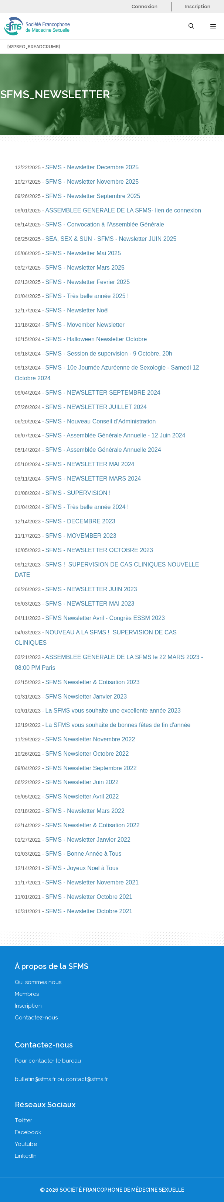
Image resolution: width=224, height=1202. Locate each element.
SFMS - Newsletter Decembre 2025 (92, 167)
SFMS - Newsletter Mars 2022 (85, 811)
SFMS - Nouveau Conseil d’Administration (100, 421)
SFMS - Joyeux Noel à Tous (82, 868)
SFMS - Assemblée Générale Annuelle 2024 (103, 450)
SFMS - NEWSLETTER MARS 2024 (93, 478)
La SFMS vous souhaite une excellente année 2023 (113, 710)
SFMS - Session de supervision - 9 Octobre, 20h (108, 353)
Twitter (23, 1120)
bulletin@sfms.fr (35, 1079)
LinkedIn (26, 1156)
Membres (27, 994)
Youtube (26, 1144)
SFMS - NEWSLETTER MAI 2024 (90, 464)
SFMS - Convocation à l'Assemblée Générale (104, 224)
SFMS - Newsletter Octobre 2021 (89, 897)
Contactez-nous (36, 1017)
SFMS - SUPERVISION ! (78, 493)
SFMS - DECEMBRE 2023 (80, 521)
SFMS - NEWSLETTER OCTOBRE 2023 (99, 550)
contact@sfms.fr (87, 1079)
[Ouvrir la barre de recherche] (191, 26)
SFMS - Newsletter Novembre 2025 (92, 182)
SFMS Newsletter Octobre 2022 (87, 754)
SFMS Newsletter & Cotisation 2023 (92, 682)
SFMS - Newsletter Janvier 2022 (87, 839)
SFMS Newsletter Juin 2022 (82, 782)
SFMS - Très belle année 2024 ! (87, 507)
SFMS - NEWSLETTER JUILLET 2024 (96, 407)
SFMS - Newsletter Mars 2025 (85, 267)
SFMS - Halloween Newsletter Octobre (96, 339)
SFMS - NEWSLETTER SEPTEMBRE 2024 (102, 392)
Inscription (197, 6)
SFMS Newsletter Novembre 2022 (90, 739)
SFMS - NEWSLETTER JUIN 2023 (91, 589)
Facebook (28, 1132)
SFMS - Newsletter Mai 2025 (83, 253)
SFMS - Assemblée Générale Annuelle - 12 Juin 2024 (115, 435)
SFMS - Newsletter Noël (77, 310)
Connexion (144, 6)
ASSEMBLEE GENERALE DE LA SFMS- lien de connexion (123, 210)
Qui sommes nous (38, 982)
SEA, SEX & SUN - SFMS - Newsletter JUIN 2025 (111, 239)
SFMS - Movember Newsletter (85, 325)
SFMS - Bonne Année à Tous (83, 854)
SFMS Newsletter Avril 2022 (82, 796)
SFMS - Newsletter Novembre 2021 (92, 882)
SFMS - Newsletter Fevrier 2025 (87, 282)
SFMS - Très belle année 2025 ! (87, 296)
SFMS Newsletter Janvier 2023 (86, 696)
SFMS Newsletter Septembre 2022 (91, 768)
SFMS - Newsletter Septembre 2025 (92, 196)
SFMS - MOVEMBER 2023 (80, 536)
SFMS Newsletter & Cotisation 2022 (92, 825)
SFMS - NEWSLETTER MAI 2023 (90, 603)
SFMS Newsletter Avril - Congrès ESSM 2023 (105, 618)
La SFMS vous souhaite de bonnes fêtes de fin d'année (118, 725)
